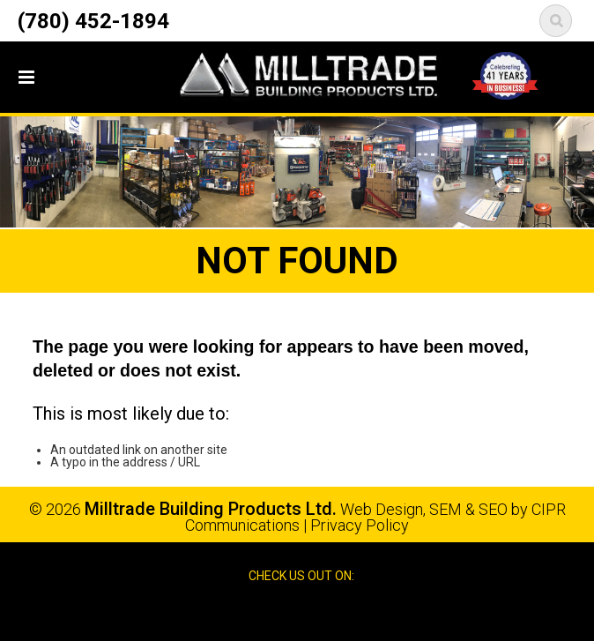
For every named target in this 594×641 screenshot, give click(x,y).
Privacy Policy (359, 525)
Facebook (280, 612)
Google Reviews (316, 612)
